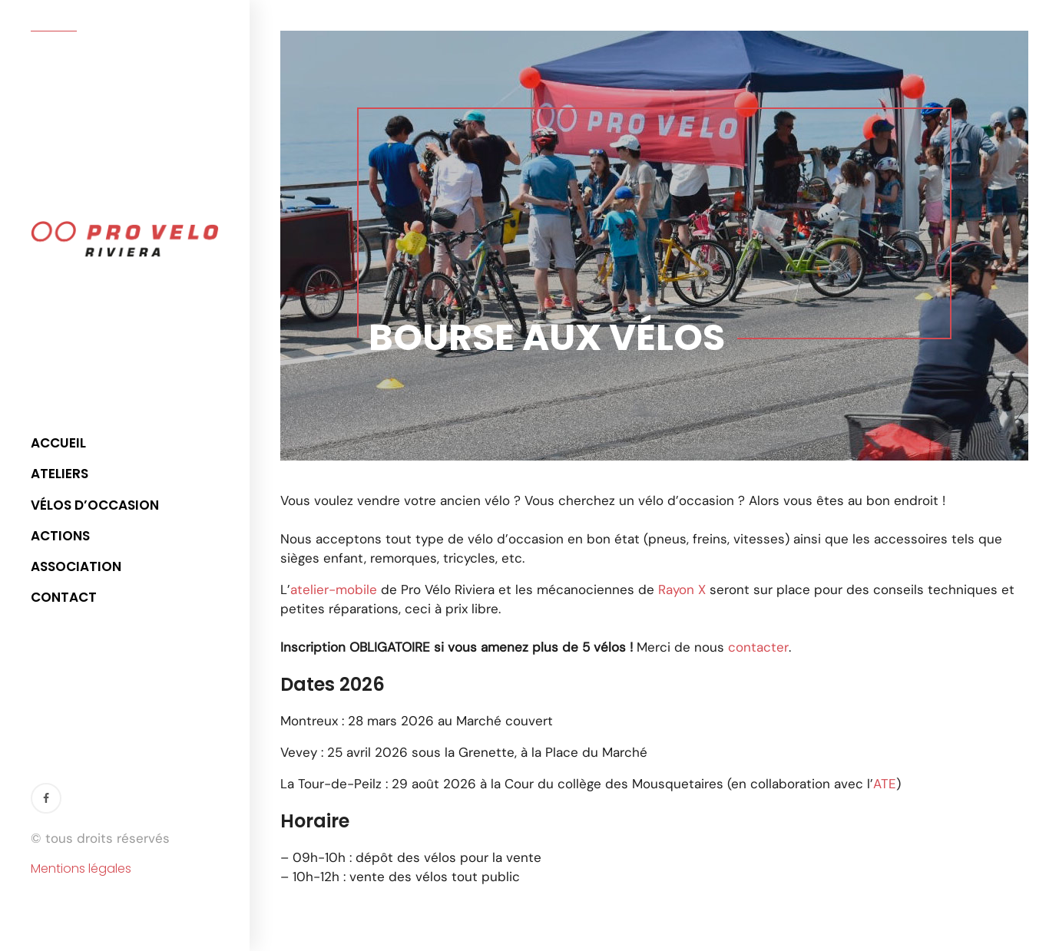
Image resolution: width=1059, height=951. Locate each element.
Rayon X (682, 589)
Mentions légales (81, 868)
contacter (758, 647)
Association (76, 566)
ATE (884, 783)
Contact (64, 597)
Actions (60, 536)
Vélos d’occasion (95, 505)
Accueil (58, 443)
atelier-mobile (333, 589)
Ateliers (59, 473)
